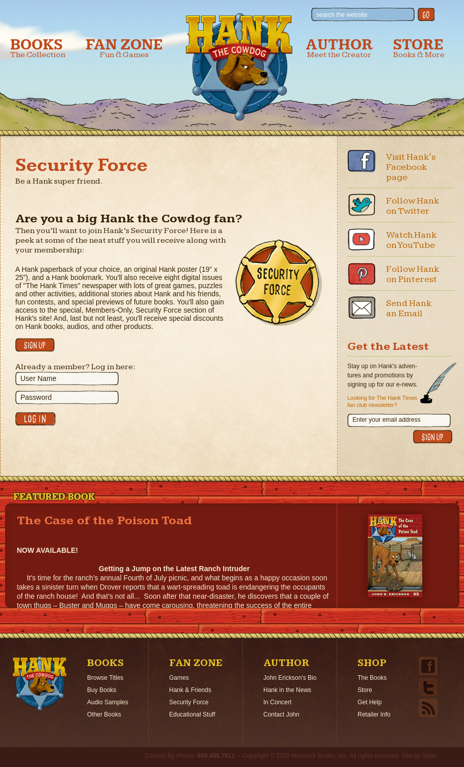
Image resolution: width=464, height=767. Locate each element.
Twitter (361, 205)
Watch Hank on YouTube (411, 239)
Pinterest (361, 273)
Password (35, 397)
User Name (38, 378)
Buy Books (101, 690)
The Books (372, 677)
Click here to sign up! (34, 345)
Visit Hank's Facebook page (410, 167)
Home (40, 684)
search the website (341, 14)
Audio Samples (107, 702)
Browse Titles (105, 677)
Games (179, 677)
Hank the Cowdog (239, 67)
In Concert (277, 702)
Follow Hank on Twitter (413, 205)
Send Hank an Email (409, 308)
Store (419, 48)
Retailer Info (374, 714)
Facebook (361, 161)
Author (339, 48)
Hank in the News (287, 690)
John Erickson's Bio (289, 677)
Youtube (361, 239)
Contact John (281, 714)
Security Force (188, 702)
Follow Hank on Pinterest (413, 274)
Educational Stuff (192, 714)
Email (361, 307)
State (429, 755)
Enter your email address (386, 419)
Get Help (369, 702)
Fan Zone (124, 48)
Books (37, 48)
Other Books (104, 714)
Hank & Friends (190, 690)
